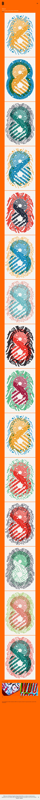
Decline (21, 798)
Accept (17, 798)
